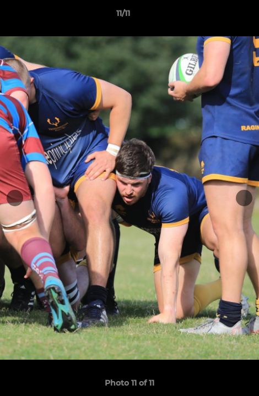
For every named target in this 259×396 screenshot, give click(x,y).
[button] (219, 16)
